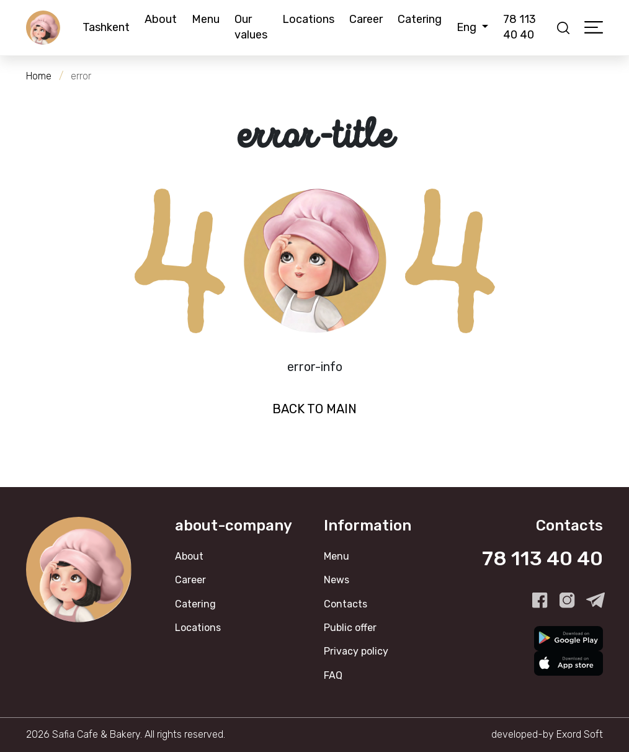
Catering (420, 19)
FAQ (333, 675)
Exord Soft (579, 734)
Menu (206, 19)
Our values (250, 27)
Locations (308, 19)
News (336, 580)
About (161, 19)
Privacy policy (356, 651)
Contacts (345, 604)
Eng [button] (468, 27)
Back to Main (314, 408)
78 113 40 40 (519, 27)
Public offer (350, 627)
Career (366, 19)
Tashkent (106, 27)
